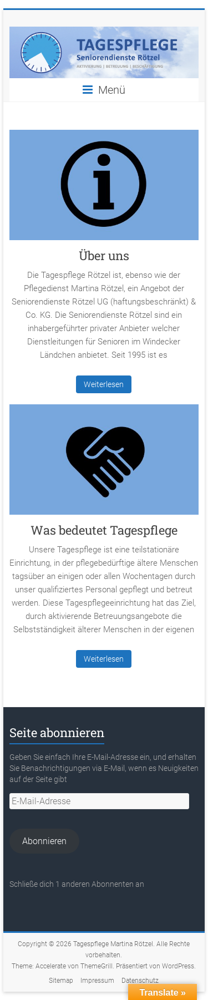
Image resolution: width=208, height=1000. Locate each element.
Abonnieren (44, 841)
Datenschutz (140, 980)
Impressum (97, 980)
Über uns (104, 255)
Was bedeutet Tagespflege (104, 530)
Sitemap (61, 980)
